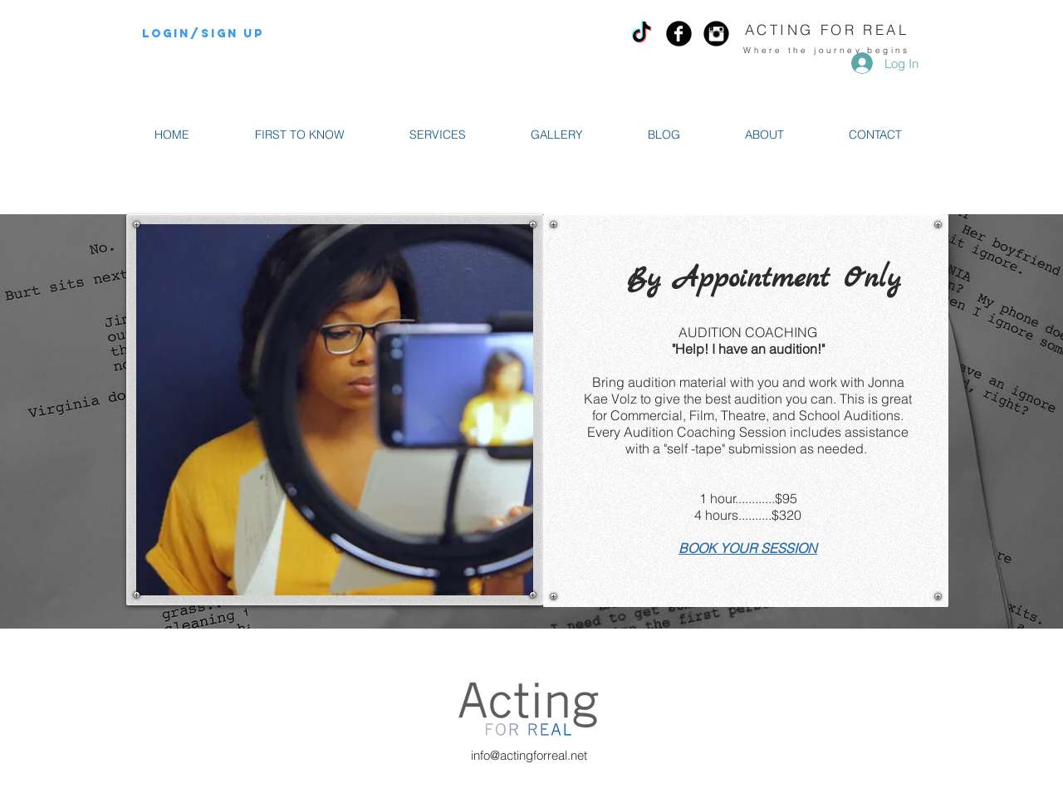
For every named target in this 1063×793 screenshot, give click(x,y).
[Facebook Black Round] (679, 34)
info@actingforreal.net (529, 755)
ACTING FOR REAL (827, 29)
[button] (437, 134)
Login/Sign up (203, 34)
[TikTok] (641, 34)
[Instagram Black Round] (716, 34)
